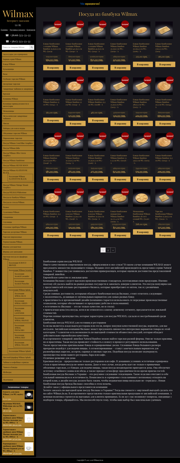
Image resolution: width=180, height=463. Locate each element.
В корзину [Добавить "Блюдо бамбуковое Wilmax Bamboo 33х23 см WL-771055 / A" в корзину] (143, 179)
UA (16, 25)
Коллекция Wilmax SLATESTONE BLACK (18, 177)
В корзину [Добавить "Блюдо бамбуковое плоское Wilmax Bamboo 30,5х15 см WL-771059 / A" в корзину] (98, 235)
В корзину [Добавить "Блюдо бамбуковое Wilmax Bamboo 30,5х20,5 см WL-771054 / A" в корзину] (76, 179)
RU (20, 25)
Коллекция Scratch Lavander (22, 275)
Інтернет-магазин (18, 20)
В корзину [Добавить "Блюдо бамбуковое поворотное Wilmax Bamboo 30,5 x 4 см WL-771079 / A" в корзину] (120, 235)
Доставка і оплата (17, 30)
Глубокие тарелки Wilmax (14, 79)
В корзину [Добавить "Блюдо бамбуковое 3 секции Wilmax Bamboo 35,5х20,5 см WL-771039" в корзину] (53, 67)
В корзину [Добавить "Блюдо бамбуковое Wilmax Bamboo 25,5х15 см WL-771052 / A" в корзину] (120, 123)
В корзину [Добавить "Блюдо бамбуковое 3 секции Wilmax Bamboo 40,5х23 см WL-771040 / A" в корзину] (76, 67)
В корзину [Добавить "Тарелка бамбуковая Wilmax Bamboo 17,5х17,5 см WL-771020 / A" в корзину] (165, 235)
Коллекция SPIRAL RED (20, 336)
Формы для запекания (12, 252)
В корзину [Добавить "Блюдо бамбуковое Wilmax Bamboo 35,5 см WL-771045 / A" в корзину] (165, 179)
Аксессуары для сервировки (15, 54)
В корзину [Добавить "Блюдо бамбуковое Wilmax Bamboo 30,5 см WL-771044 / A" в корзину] (165, 123)
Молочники (8, 379)
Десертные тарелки (11, 84)
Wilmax (18, 13)
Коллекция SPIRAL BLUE (20, 294)
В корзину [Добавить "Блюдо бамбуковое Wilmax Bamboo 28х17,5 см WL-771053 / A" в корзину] (143, 123)
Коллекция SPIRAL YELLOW (22, 343)
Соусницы (7, 222)
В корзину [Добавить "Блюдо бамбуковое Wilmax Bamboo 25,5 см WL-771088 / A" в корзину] (98, 120)
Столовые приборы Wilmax (15, 227)
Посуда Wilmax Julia (11, 148)
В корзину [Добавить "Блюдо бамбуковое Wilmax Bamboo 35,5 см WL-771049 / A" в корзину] (53, 235)
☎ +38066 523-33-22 (18, 35)
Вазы (5, 74)
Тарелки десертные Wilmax (15, 232)
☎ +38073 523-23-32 (18, 41)
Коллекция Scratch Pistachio (22, 282)
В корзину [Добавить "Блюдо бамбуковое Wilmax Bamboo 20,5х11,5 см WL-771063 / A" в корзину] (143, 64)
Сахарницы (8, 217)
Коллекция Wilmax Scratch (20, 270)
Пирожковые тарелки (12, 138)
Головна (4, 30)
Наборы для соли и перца (14, 128)
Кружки (6, 94)
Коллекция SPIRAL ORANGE (22, 319)
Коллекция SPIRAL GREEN (21, 302)
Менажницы (8, 111)
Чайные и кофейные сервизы (16, 362)
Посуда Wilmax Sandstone (14, 160)
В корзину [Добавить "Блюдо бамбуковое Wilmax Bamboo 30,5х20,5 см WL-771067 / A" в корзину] (98, 179)
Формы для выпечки (12, 247)
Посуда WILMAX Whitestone (15, 192)
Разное (6, 207)
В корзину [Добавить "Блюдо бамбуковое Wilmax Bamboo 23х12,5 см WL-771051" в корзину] (165, 64)
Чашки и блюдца (10, 367)
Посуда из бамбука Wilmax (14, 197)
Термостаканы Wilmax (12, 242)
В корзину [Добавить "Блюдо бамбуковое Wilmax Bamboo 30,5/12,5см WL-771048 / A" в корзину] (53, 179)
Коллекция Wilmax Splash (20, 351)
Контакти (31, 30)
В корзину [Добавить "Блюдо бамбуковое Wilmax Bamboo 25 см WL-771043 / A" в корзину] (53, 120)
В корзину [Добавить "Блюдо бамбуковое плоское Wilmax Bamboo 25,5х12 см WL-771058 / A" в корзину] (76, 235)
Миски (6, 123)
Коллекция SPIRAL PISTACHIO (19, 327)
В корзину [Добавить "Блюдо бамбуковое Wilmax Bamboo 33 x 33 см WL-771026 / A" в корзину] (120, 179)
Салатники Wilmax (11, 212)
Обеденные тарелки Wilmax (15, 133)
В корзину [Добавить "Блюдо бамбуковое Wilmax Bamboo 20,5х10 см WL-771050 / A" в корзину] (120, 67)
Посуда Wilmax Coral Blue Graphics (18, 143)
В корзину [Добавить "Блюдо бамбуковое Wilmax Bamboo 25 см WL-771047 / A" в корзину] (76, 123)
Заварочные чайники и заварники (18, 89)
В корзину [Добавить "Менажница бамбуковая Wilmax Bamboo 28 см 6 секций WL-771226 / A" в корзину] (143, 232)
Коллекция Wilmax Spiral (19, 290)
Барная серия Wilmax (12, 59)
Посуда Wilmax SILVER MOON (15, 165)
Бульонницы (8, 69)
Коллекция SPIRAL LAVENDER (19, 310)
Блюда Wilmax (9, 64)
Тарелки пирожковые (12, 237)
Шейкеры (7, 372)
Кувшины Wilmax (10, 99)
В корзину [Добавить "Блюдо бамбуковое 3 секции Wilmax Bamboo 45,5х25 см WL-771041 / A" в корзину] (98, 67)
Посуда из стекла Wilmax (13, 202)
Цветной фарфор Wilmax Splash (17, 357)
